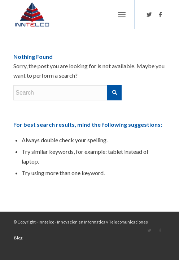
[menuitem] (16, 238)
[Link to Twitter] (149, 14)
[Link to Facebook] (160, 14)
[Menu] (122, 14)
